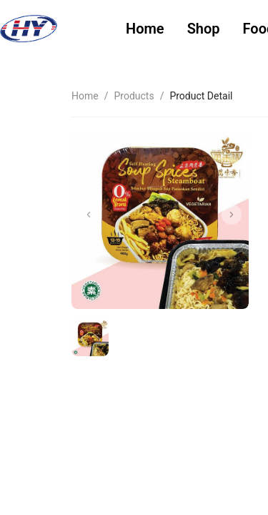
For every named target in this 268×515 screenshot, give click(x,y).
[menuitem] (145, 29)
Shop (203, 28)
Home (145, 28)
